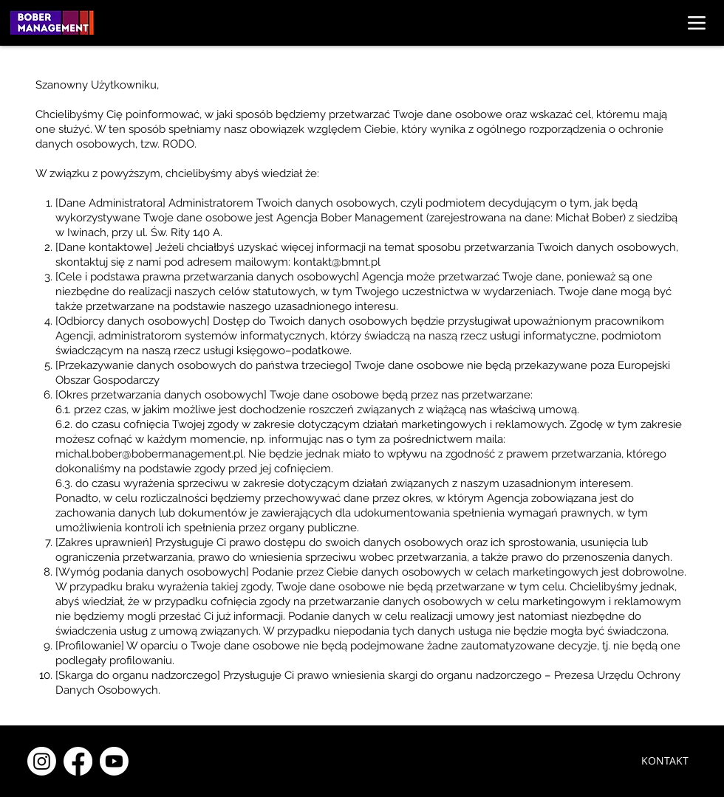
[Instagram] (41, 761)
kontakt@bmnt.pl (336, 262)
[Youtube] (114, 761)
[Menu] (696, 22)
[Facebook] (78, 761)
